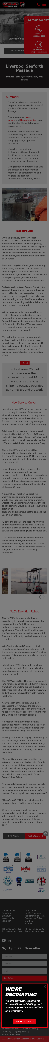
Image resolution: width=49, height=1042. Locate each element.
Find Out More (23, 1021)
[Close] (44, 986)
